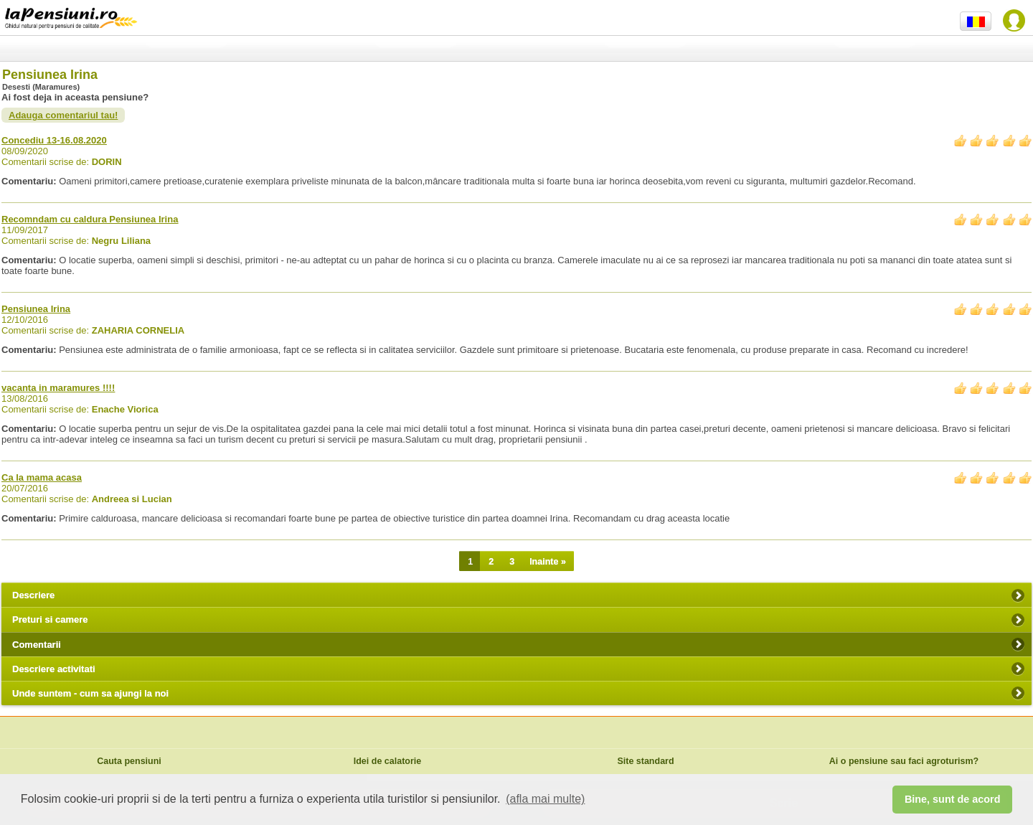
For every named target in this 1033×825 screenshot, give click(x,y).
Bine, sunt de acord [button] (953, 799)
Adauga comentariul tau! (63, 115)
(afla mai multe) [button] (545, 799)
